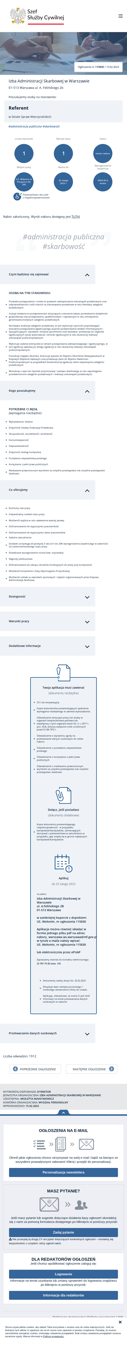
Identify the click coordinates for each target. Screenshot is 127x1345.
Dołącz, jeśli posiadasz (63, 812)
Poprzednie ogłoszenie (38, 1069)
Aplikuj (63, 881)
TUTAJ (76, 216)
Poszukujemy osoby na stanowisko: (33, 97)
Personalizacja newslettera (63, 1172)
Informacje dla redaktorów (63, 1295)
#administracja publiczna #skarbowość (63, 241)
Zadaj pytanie (63, 1232)
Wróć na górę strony (63, 1112)
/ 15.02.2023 (98, 67)
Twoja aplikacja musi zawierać (63, 690)
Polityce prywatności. (53, 1336)
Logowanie (63, 1274)
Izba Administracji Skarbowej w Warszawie (49, 81)
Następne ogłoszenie (89, 1069)
